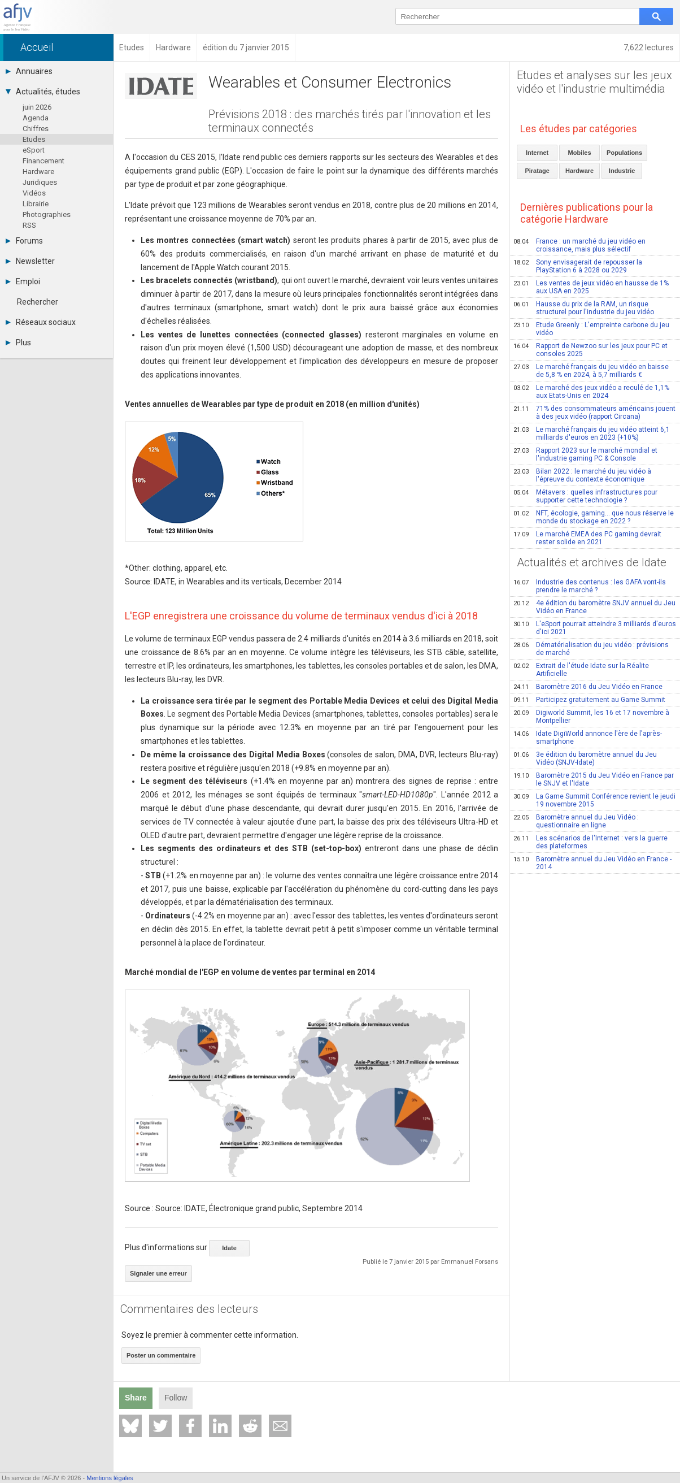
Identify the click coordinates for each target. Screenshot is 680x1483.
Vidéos (34, 193)
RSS (29, 225)
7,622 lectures (649, 47)
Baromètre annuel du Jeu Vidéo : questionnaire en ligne (576, 821)
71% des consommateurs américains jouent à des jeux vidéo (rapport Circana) (594, 412)
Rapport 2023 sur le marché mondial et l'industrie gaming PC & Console (585, 454)
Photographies (47, 214)
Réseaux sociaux (41, 322)
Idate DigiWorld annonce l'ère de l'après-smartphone (587, 737)
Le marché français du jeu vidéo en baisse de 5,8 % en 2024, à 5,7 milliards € (591, 371)
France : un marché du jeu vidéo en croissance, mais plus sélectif (579, 245)
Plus (18, 342)
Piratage (537, 170)
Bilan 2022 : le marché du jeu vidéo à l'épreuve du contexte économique (582, 475)
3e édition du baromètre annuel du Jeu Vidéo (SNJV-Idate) (585, 758)
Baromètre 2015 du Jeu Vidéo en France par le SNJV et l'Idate (593, 779)
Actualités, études (43, 91)
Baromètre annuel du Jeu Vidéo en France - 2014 (592, 863)
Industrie (622, 170)
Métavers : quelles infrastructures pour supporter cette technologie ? (585, 496)
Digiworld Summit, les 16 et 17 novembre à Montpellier (591, 717)
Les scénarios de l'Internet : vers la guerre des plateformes (590, 842)
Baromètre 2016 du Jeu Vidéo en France (587, 687)
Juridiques (40, 182)
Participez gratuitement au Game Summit (589, 700)
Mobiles (579, 152)
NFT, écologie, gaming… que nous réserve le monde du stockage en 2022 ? (593, 517)
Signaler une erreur (158, 1273)
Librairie (36, 204)
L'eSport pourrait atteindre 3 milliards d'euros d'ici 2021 (594, 628)
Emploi (23, 281)
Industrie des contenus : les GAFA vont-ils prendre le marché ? (589, 586)
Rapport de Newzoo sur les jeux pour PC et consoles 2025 (590, 350)
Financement (43, 161)
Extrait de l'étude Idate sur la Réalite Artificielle (581, 670)
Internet (537, 152)
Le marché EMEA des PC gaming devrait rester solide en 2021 (587, 538)
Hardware (38, 171)
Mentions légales (109, 1478)
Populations (624, 152)
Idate (229, 1247)
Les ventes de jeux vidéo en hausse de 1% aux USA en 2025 (591, 287)
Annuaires (29, 71)
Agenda (36, 118)
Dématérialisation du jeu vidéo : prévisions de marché (591, 649)
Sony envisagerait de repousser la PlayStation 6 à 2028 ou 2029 (577, 266)
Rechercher (37, 301)
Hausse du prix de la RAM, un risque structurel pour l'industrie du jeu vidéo (583, 308)
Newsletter (30, 261)
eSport (34, 150)
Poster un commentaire (161, 1355)
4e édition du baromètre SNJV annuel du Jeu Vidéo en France (594, 607)
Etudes (34, 139)
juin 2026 (37, 107)
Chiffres (36, 128)
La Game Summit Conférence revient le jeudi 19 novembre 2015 (594, 800)
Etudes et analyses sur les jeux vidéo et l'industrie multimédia (594, 82)
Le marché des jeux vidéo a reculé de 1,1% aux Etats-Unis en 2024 (591, 392)
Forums (24, 240)
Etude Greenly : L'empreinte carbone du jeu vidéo (591, 329)
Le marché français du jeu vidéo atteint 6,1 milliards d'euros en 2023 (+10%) (591, 433)
